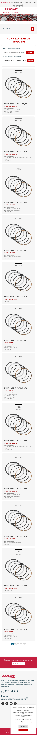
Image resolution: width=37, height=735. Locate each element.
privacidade (29, 723)
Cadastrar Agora (18, 664)
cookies (22, 723)
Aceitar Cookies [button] (23, 730)
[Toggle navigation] (32, 10)
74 (24, 644)
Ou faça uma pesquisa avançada (12, 56)
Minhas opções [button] (23, 726)
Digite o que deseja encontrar (11, 48)
